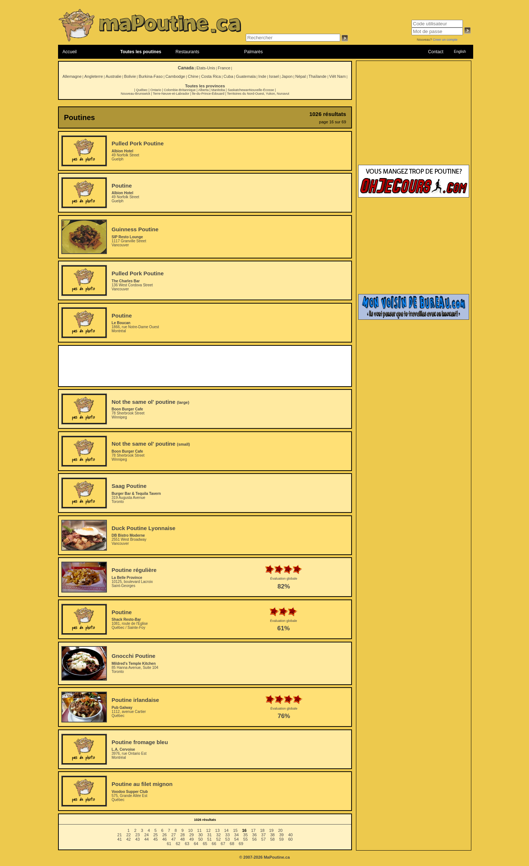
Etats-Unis (206, 68)
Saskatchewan (238, 90)
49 (191, 839)
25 (155, 835)
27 (173, 835)
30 (200, 835)
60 (290, 839)
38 (272, 835)
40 (290, 835)
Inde (262, 76)
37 (263, 835)
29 (191, 835)
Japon (286, 76)
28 (182, 835)
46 (164, 839)
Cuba (228, 76)
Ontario (155, 90)
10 (190, 830)
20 (280, 830)
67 (223, 843)
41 (119, 839)
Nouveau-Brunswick (135, 93)
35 (245, 835)
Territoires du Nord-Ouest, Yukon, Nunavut (258, 93)
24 (146, 835)
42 (128, 839)
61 (169, 843)
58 (272, 839)
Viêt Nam (337, 76)
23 (137, 835)
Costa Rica (211, 76)
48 (182, 839)
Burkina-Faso (150, 76)
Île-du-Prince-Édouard (208, 93)
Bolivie (130, 76)
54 (236, 839)
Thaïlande (318, 76)
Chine (193, 76)
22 (128, 835)
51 (209, 839)
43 (137, 839)
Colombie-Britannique (180, 90)
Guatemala (246, 76)
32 (218, 835)
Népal (300, 76)
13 (217, 830)
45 (155, 839)
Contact (435, 51)
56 (254, 839)
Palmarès (253, 51)
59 (281, 839)
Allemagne (72, 76)
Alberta (203, 90)
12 (208, 830)
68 (232, 843)
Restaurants (187, 51)
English (460, 52)
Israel (274, 76)
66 (214, 843)
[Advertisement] (205, 366)
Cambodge (175, 76)
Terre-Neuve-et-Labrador (171, 93)
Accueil (69, 51)
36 (254, 835)
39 (281, 835)
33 (227, 835)
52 (218, 839)
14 (226, 830)
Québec (142, 90)
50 (200, 839)
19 (271, 830)
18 (262, 830)
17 (253, 830)
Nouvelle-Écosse (261, 90)
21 (119, 835)
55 (245, 839)
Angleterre (93, 76)
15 (235, 830)
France (224, 68)
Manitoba (218, 90)
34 (236, 835)
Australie (113, 76)
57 (263, 839)
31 (209, 835)
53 (227, 839)
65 (205, 843)
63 (187, 843)
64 (196, 843)
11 (199, 830)
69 (241, 843)
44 (146, 839)
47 (173, 839)
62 (178, 843)
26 (164, 835)
